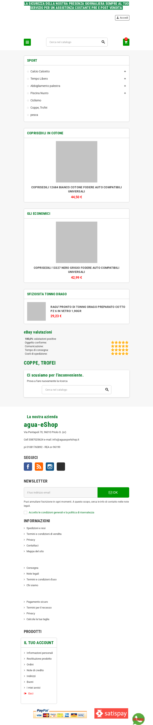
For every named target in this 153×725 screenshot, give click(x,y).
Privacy (31, 539)
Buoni (30, 681)
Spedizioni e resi (36, 528)
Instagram (50, 466)
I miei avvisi (33, 687)
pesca (34, 114)
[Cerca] (77, 42)
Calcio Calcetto (40, 71)
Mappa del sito (35, 551)
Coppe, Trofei (38, 107)
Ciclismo (35, 100)
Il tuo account (39, 642)
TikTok (61, 466)
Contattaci (33, 545)
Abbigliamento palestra (45, 86)
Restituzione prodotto (39, 658)
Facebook (28, 466)
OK (113, 492)
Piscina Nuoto (39, 93)
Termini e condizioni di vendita (44, 533)
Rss (39, 466)
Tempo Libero (39, 78)
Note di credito (35, 670)
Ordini (30, 664)
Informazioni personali (40, 652)
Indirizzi (31, 676)
